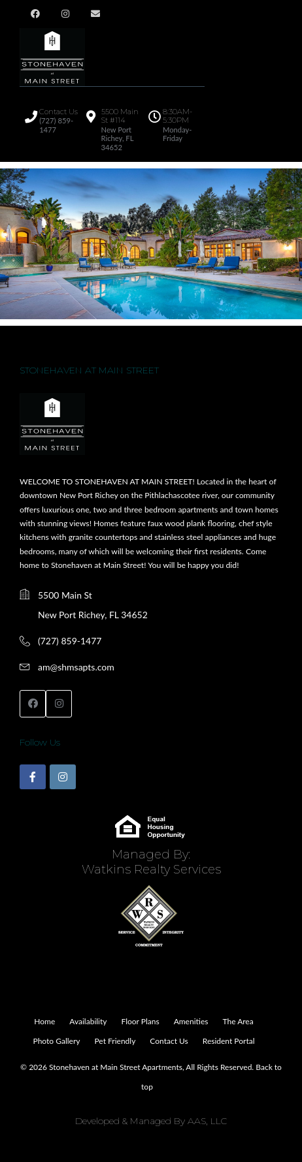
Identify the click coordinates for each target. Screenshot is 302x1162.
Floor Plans (140, 1021)
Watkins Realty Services (151, 869)
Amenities (191, 1021)
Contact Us (169, 1041)
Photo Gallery (56, 1041)
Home (44, 1021)
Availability (88, 1021)
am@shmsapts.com (76, 666)
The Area (237, 1021)
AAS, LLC (207, 1121)
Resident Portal (229, 1041)
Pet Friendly (114, 1041)
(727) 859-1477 (69, 640)
